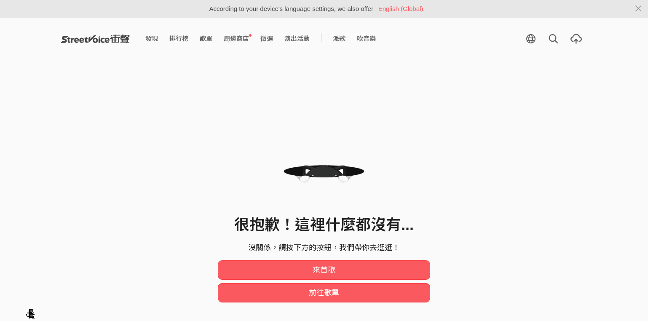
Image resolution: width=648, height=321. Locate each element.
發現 (151, 38)
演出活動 (297, 38)
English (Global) (400, 8)
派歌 (339, 38)
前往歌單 (324, 293)
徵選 (266, 38)
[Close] (638, 9)
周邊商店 (238, 38)
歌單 (206, 38)
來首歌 (324, 270)
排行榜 (178, 38)
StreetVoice (95, 39)
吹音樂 (366, 38)
